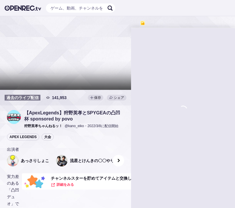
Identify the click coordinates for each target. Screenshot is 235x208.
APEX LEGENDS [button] (23, 137)
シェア (116, 98)
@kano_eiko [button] (74, 126)
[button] (14, 117)
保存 (95, 98)
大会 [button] (47, 137)
